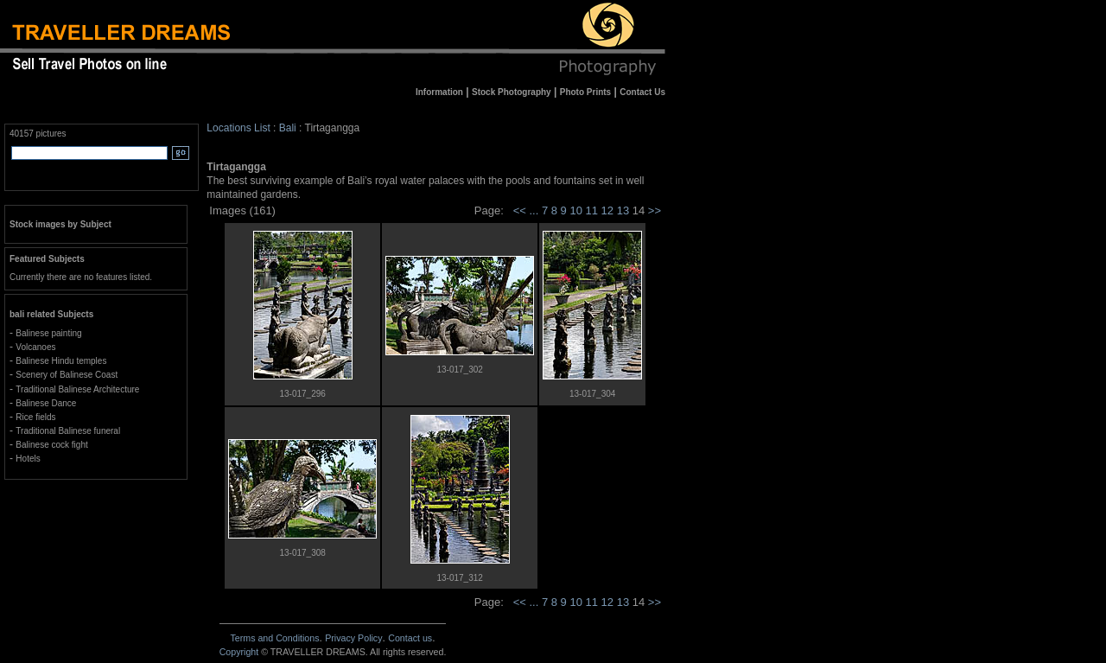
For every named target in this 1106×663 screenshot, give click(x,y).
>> (654, 210)
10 (577, 210)
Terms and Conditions (274, 638)
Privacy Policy (353, 638)
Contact (410, 638)
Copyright (239, 652)
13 (624, 210)
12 (609, 210)
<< (519, 210)
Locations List (238, 128)
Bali (287, 128)
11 (593, 210)
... (535, 210)
